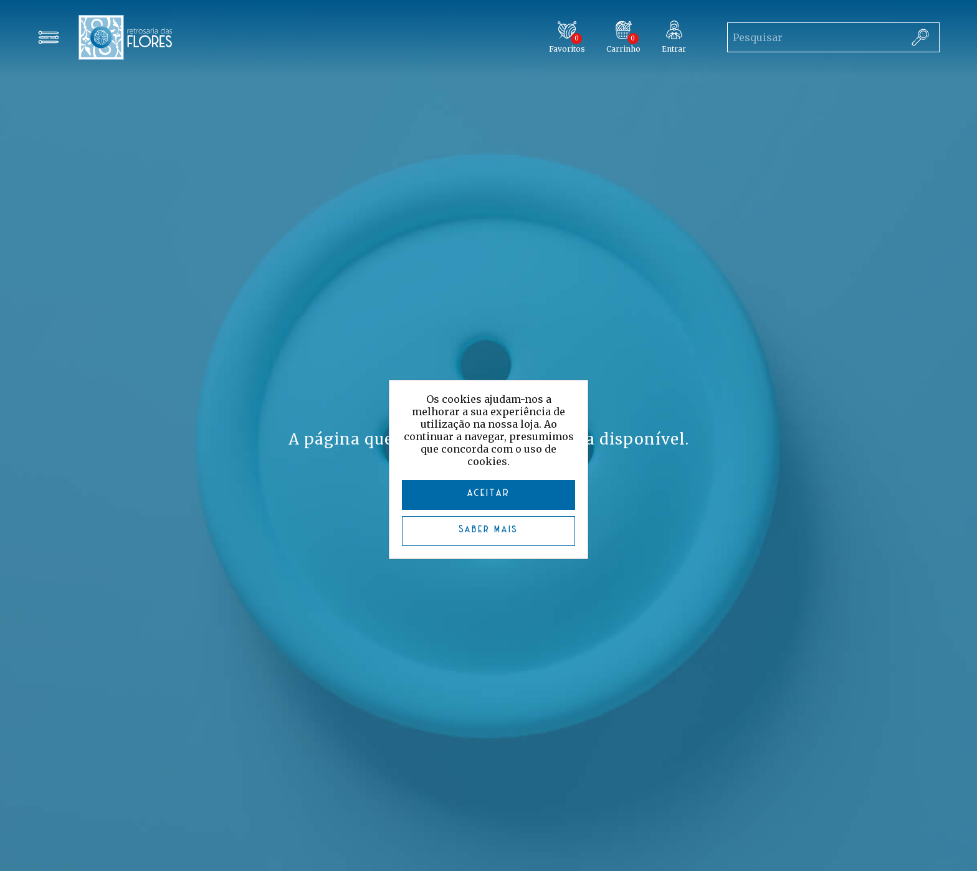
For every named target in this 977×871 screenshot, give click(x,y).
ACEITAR (488, 493)
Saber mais (488, 529)
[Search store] (814, 37)
